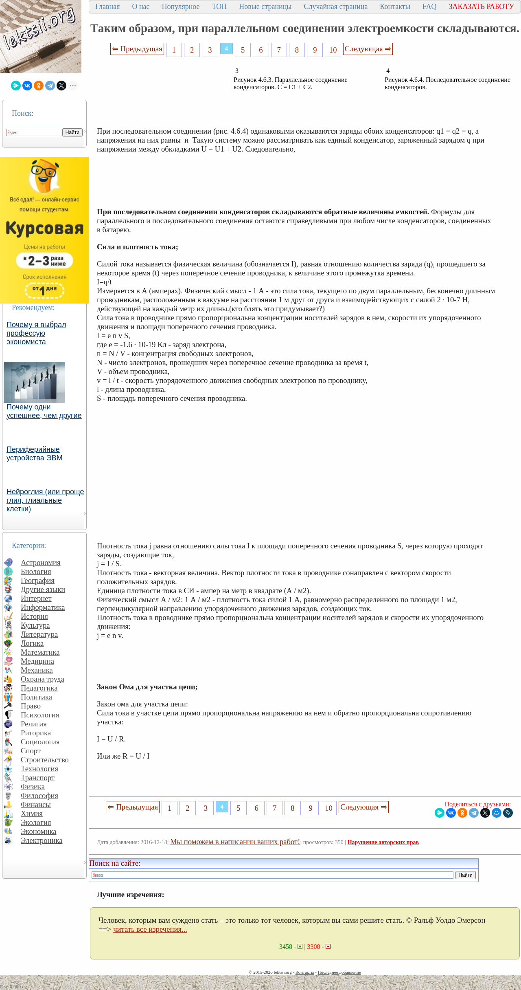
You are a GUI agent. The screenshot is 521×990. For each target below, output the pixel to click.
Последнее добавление (339, 972)
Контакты (395, 6)
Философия (39, 795)
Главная (107, 6)
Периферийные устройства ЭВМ (35, 453)
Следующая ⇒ (368, 48)
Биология (36, 571)
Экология (36, 822)
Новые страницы (265, 6)
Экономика (39, 831)
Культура (35, 625)
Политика (36, 697)
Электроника (42, 840)
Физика (33, 786)
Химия (32, 813)
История (34, 616)
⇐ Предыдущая (137, 48)
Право (31, 706)
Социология (40, 741)
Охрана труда (42, 679)
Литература (39, 634)
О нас (140, 6)
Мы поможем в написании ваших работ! (235, 841)
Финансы (36, 804)
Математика (40, 652)
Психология (40, 715)
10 (333, 50)
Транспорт (38, 777)
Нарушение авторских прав (383, 842)
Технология (39, 768)
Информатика (43, 607)
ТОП (219, 6)
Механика (37, 670)
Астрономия (41, 562)
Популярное (181, 6)
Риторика (36, 732)
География (38, 580)
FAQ (429, 6)
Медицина (37, 661)
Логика (32, 643)
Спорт (31, 750)
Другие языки (43, 589)
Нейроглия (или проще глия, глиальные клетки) (45, 500)
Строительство (45, 759)
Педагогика (39, 688)
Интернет (36, 598)
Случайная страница (336, 6)
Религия (34, 723)
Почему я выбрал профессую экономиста (36, 333)
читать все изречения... (150, 929)
